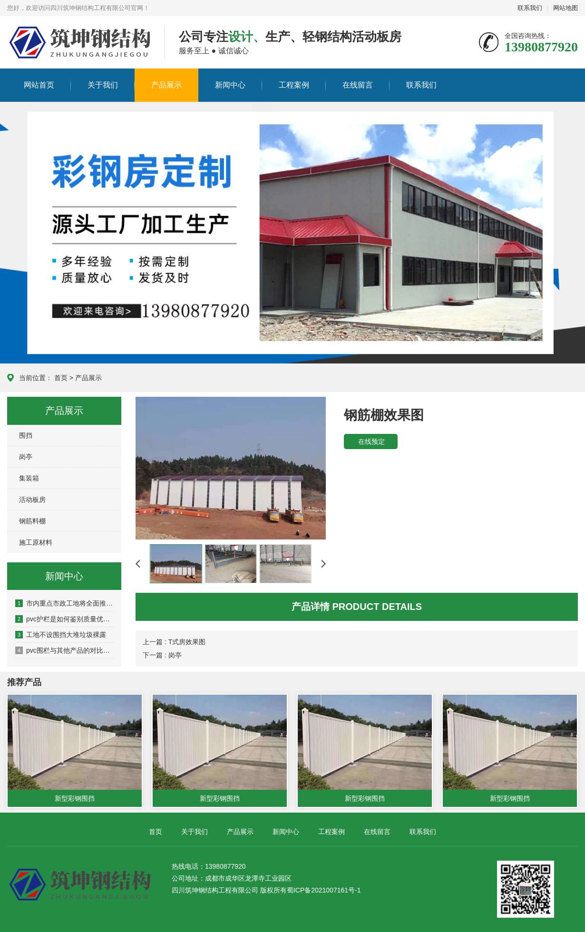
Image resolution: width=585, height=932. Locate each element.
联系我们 (529, 7)
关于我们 (103, 85)
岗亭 (25, 457)
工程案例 (294, 85)
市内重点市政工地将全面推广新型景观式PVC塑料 (64, 603)
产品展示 (166, 85)
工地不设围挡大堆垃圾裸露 (60, 634)
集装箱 (29, 478)
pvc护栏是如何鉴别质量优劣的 (64, 619)
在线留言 (357, 85)
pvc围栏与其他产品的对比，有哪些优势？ (64, 650)
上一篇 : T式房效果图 (174, 642)
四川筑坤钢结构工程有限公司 (64, 42)
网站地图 (565, 7)
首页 (61, 378)
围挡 (25, 435)
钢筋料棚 (32, 521)
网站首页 (39, 85)
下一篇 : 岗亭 (162, 655)
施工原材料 (35, 542)
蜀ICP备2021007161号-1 (324, 890)
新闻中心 (230, 85)
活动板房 (32, 499)
